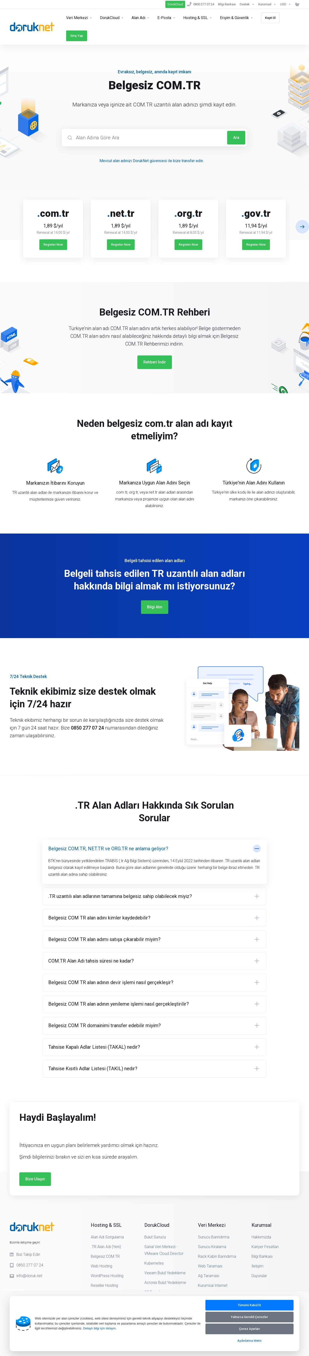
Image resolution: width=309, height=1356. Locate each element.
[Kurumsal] (267, 4)
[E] (154, 224)
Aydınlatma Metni (249, 1340)
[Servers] (79, 18)
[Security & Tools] (112, 18)
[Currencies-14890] (285, 4)
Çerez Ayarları (249, 1329)
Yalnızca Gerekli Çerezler (249, 1317)
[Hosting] (197, 18)
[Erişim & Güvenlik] (236, 18)
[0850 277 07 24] (200, 4)
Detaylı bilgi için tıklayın (99, 1328)
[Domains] (141, 18)
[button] (302, 227)
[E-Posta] (166, 18)
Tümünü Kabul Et (249, 1305)
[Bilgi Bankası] (227, 4)
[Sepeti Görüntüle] (296, 4)
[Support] (247, 4)
